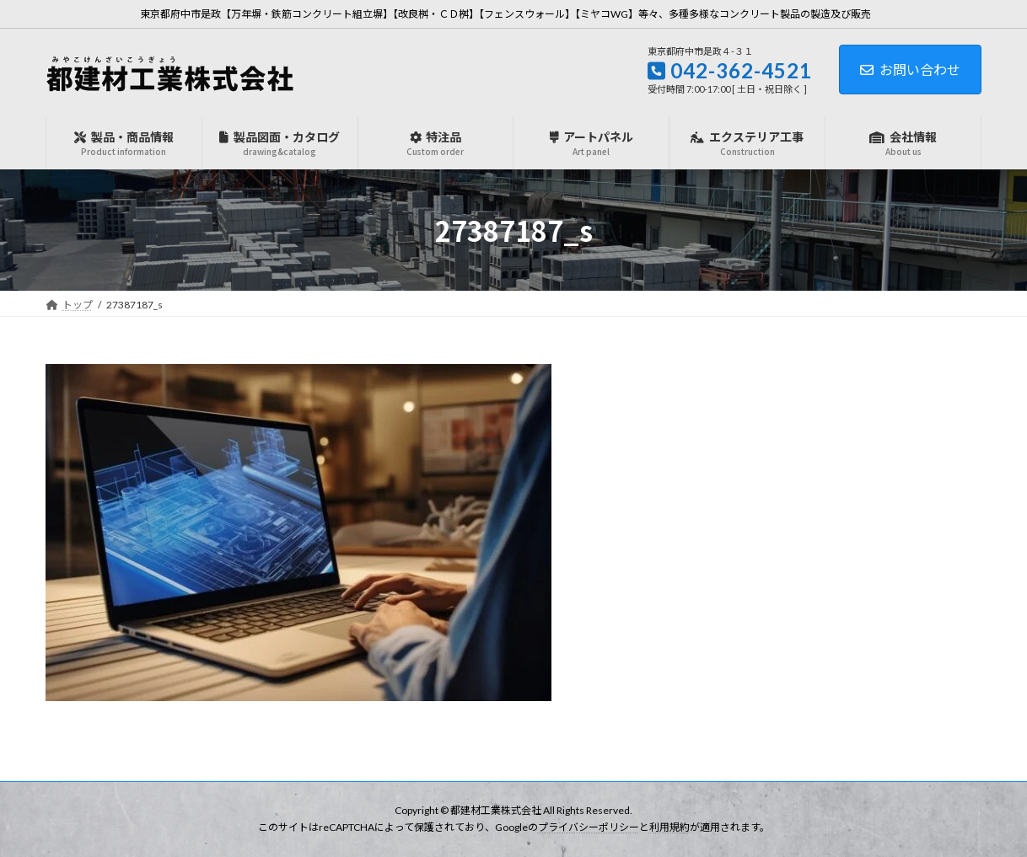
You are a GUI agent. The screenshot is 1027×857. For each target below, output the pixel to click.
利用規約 (669, 828)
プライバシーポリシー (588, 828)
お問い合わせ (910, 70)
